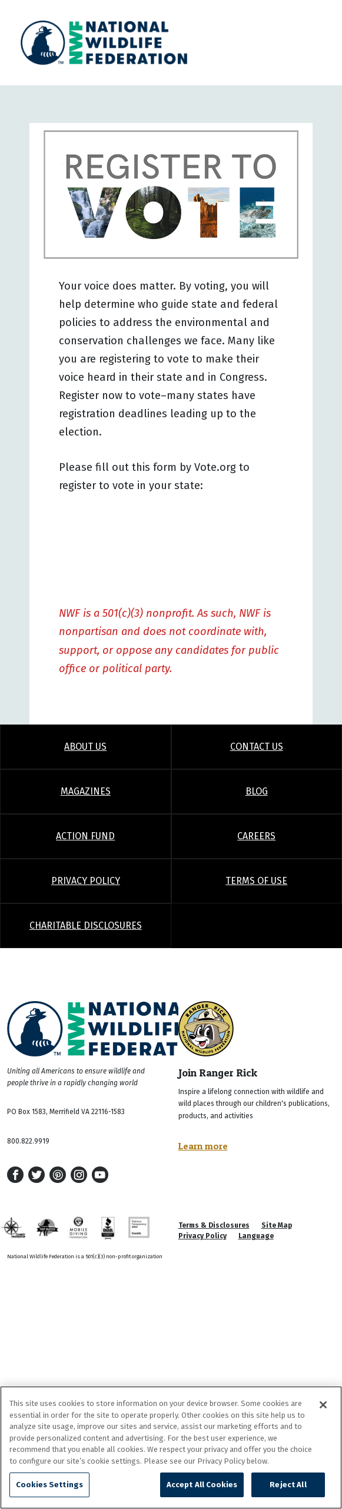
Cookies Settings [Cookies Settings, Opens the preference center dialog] (49, 1484)
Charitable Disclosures (85, 925)
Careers (256, 836)
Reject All (288, 1484)
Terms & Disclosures (214, 1225)
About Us (85, 746)
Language (256, 1236)
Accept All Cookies (202, 1484)
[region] (171, 1447)
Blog (256, 791)
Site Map (276, 1225)
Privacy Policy (85, 880)
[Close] (323, 1405)
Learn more (203, 1146)
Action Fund (85, 836)
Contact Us (256, 746)
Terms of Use (256, 880)
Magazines (86, 791)
